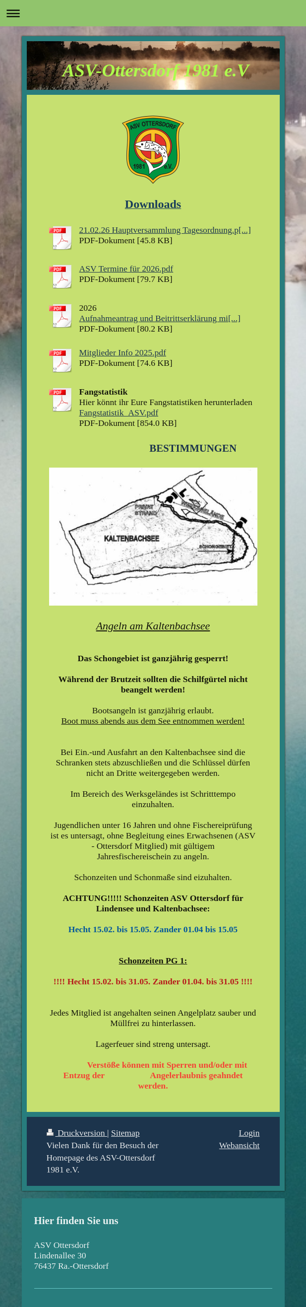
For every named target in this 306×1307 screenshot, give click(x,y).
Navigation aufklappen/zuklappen (153, 13)
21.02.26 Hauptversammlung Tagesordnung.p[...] (165, 230)
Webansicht (239, 1145)
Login (249, 1133)
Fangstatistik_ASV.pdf (119, 412)
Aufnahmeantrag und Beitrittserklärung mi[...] (160, 318)
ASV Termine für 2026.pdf (126, 269)
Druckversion (77, 1133)
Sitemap (125, 1133)
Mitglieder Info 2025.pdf (122, 352)
